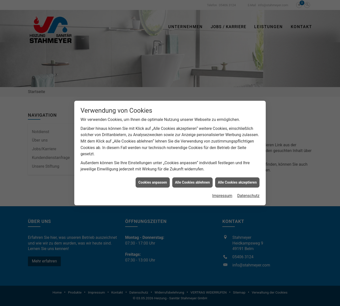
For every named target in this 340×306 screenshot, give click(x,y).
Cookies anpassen (152, 181)
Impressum (222, 194)
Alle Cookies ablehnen (192, 181)
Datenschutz (248, 194)
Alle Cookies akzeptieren (237, 181)
